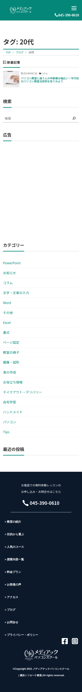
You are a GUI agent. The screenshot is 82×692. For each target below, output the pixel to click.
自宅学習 (9, 402)
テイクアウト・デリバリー (22, 392)
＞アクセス (11, 597)
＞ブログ (9, 609)
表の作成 (9, 372)
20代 (31, 52)
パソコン (9, 421)
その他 (8, 312)
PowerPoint (12, 262)
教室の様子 (11, 352)
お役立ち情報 (13, 382)
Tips (6, 431)
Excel (7, 322)
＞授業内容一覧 (14, 559)
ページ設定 (11, 342)
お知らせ (9, 272)
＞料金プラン (12, 572)
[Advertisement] (41, 192)
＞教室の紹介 (12, 521)
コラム (8, 282)
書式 (6, 332)
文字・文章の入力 (16, 292)
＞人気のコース (14, 546)
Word (7, 302)
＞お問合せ (11, 622)
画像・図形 (11, 362)
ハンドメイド (13, 411)
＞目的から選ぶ (14, 534)
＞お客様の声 (12, 584)
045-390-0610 (67, 15)
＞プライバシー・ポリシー (21, 634)
